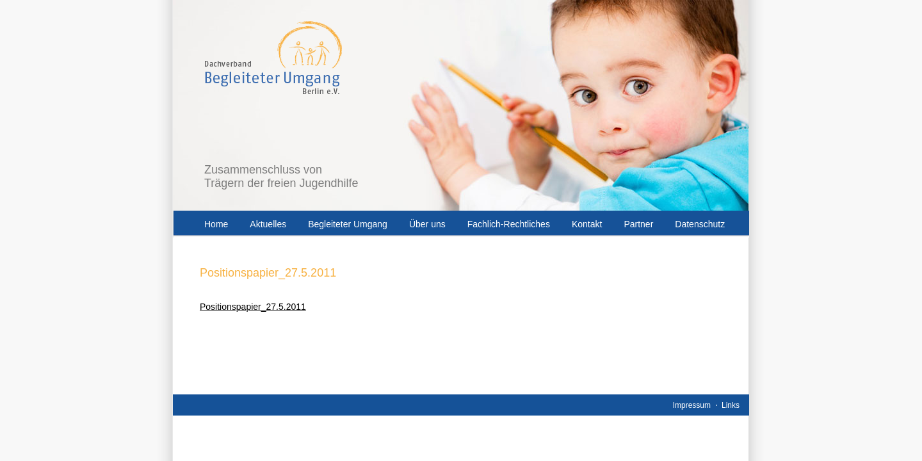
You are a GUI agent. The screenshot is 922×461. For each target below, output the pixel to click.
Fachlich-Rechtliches (508, 224)
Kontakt (587, 224)
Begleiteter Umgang (347, 224)
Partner (638, 224)
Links (731, 405)
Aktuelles (268, 224)
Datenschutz (700, 224)
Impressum (692, 405)
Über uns (427, 224)
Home (216, 224)
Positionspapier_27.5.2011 (253, 307)
